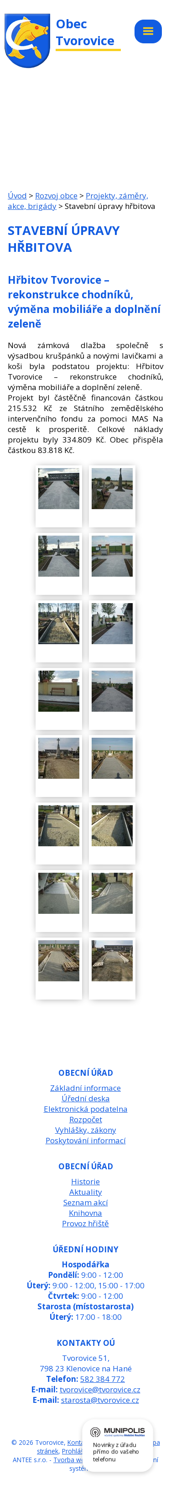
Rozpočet (85, 1119)
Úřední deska (86, 1098)
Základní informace (85, 1088)
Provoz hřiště (85, 1223)
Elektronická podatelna (86, 1109)
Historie (85, 1181)
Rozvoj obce (56, 195)
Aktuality (85, 1192)
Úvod (17, 195)
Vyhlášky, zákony (85, 1130)
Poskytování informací (86, 1140)
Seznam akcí (85, 1202)
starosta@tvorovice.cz (100, 1400)
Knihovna (85, 1213)
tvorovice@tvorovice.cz (100, 1389)
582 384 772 (102, 1379)
